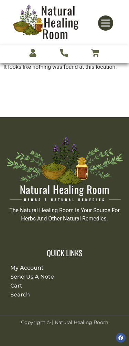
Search (20, 294)
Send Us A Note (32, 276)
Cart (16, 285)
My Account (27, 267)
